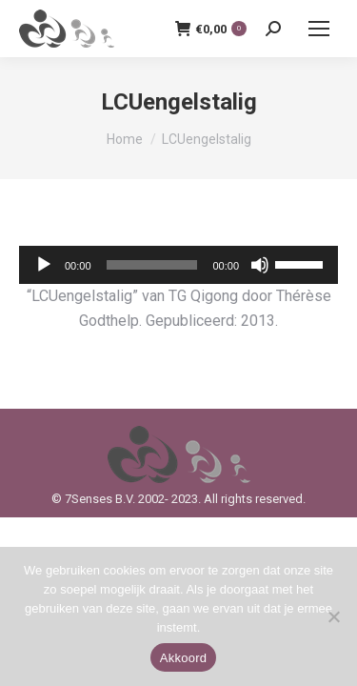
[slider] (152, 265)
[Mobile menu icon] (319, 29)
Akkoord (183, 658)
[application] (178, 265)
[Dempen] (259, 264)
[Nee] (333, 616)
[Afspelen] (43, 264)
